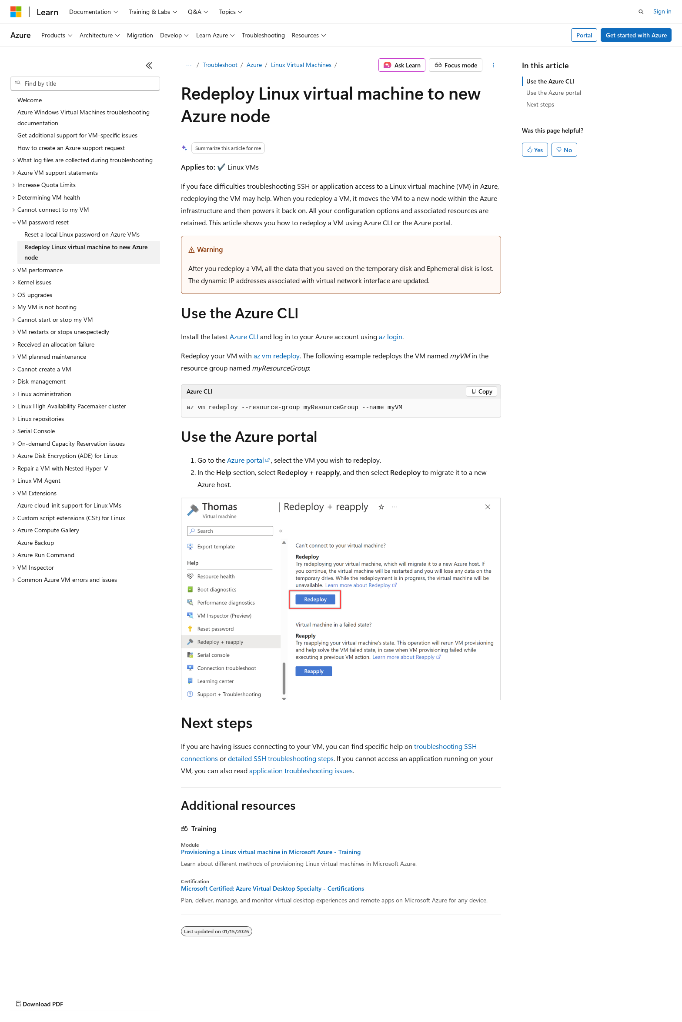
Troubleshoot (220, 64)
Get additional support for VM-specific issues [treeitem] (77, 135)
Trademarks (360, 996)
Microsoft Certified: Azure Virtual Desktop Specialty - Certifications (272, 888)
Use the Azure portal (553, 92)
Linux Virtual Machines (301, 64)
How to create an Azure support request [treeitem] (71, 148)
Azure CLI (244, 336)
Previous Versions (79, 996)
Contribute (155, 996)
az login (390, 336)
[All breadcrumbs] (188, 65)
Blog (118, 996)
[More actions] (493, 65)
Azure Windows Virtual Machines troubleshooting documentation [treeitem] (83, 117)
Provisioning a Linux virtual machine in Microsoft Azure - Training (271, 852)
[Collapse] (149, 65)
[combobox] (85, 83)
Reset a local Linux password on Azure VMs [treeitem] (82, 234)
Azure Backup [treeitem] (35, 542)
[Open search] (641, 12)
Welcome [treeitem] (29, 100)
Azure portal (245, 459)
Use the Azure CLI (550, 81)
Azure (254, 64)
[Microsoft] (16, 11)
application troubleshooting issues (301, 770)
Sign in (662, 11)
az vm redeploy (277, 355)
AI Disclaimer (27, 996)
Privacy (190, 996)
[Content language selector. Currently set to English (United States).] (50, 975)
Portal (584, 35)
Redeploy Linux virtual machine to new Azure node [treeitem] (85, 252)
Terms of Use (318, 996)
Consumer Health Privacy (250, 996)
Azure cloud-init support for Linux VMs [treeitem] (69, 505)
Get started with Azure (636, 35)
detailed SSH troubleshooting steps (281, 758)
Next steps (540, 104)
